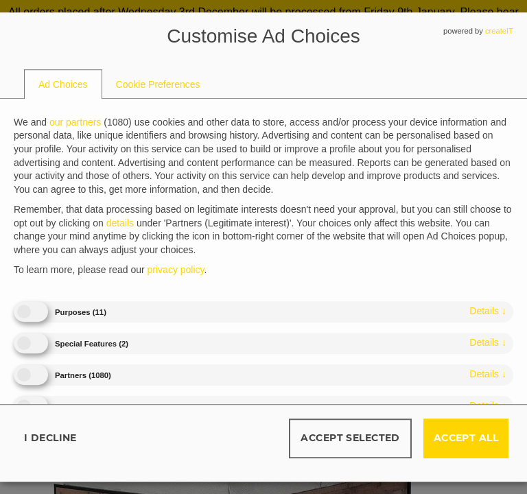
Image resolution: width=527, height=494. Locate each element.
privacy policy (176, 270)
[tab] (63, 84)
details (487, 310)
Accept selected (350, 438)
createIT (499, 31)
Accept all (466, 438)
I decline (50, 438)
